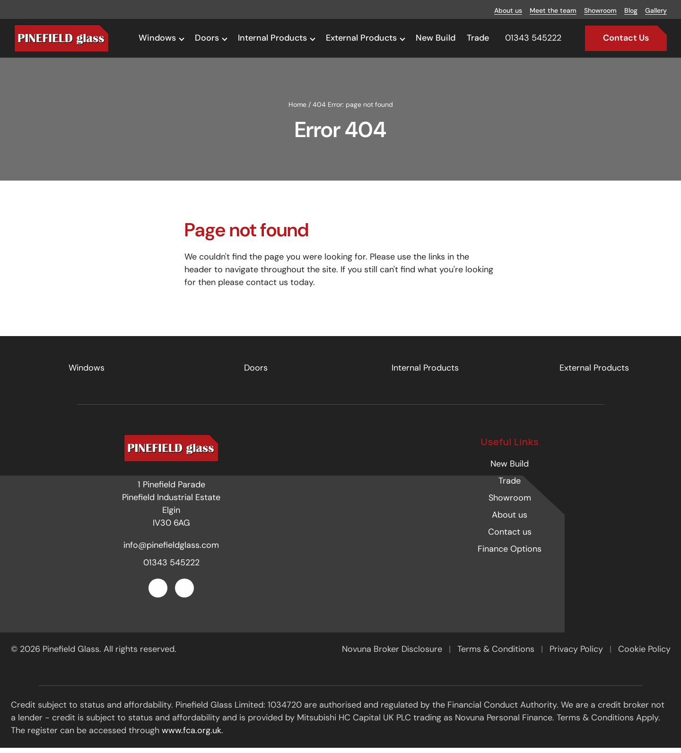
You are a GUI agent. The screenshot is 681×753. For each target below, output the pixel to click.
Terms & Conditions (497, 654)
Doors (207, 37)
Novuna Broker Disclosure (393, 654)
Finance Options (509, 554)
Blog (630, 10)
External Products (361, 37)
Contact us (510, 537)
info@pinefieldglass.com (171, 550)
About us (508, 10)
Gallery (656, 10)
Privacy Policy (577, 654)
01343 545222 (171, 567)
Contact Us (626, 37)
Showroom (600, 10)
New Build (435, 37)
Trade (478, 37)
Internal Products (272, 37)
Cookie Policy (644, 654)
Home (297, 109)
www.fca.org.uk (191, 736)
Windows (157, 37)
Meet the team (553, 10)
